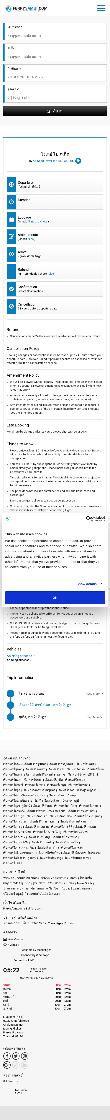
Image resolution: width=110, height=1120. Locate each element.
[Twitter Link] (16, 1056)
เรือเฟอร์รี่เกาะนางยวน (43, 821)
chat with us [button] (69, 431)
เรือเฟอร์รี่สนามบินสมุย (63, 795)
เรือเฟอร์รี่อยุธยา (89, 805)
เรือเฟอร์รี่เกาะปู (12, 826)
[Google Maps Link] (7, 1065)
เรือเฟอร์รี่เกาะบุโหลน (73, 821)
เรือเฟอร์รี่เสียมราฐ (50, 858)
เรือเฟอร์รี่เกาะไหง (48, 847)
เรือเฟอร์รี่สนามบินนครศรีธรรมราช (24, 795)
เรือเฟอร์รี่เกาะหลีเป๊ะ (15, 842)
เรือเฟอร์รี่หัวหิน (42, 805)
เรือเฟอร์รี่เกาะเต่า (41, 842)
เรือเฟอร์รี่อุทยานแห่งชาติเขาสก (46, 811)
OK (55, 597)
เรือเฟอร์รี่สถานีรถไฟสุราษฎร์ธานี (78, 790)
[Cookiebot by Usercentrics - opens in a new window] (86, 519)
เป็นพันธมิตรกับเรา (34, 923)
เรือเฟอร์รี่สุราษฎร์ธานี (16, 805)
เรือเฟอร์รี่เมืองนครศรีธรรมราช (82, 852)
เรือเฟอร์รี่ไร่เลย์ (12, 863)
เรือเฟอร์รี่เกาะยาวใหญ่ (47, 832)
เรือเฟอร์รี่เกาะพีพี (61, 826)
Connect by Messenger (27, 950)
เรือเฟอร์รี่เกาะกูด (13, 816)
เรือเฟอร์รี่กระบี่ (12, 764)
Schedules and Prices (54, 878)
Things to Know (37, 221)
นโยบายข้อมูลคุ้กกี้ (14, 893)
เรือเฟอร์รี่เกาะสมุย (39, 837)
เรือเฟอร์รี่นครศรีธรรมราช (49, 774)
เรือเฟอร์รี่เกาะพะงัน (37, 826)
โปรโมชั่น (86, 878)
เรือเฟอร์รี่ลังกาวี (13, 785)
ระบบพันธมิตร (12, 923)
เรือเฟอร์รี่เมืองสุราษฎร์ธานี (19, 858)
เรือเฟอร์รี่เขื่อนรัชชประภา (19, 852)
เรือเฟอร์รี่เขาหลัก (72, 847)
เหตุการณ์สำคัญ (13, 883)
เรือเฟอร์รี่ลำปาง (35, 785)
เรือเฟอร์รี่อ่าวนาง (14, 811)
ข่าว (27, 883)
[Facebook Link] (7, 1056)
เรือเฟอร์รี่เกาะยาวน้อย (17, 832)
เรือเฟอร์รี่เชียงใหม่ (49, 852)
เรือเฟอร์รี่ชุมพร (12, 769)
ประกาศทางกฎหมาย (16, 888)
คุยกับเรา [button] (11, 944)
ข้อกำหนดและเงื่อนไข (44, 888)
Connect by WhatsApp (26, 955)
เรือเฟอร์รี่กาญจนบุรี (61, 764)
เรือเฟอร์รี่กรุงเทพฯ (35, 764)
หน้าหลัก (8, 878)
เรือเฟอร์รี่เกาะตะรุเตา (87, 816)
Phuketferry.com (13, 908)
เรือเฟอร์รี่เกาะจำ (36, 816)
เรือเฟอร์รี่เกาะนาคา (15, 821)
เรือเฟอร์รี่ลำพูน (56, 785)
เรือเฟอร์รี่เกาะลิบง (14, 837)
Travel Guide (84, 883)
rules (31, 239)
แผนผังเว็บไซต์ (37, 893)
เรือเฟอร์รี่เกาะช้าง (60, 816)
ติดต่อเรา (54, 893)
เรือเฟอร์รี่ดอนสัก (35, 769)
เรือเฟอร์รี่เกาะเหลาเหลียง (18, 847)
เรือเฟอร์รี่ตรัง (56, 769)
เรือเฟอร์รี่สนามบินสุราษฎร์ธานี (22, 800)
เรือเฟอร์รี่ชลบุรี (85, 764)
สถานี (73, 878)
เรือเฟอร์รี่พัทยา (32, 779)
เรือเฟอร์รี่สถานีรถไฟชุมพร (39, 790)
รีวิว (50, 883)
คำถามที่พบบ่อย (64, 883)
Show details (87, 584)
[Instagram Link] (24, 1056)
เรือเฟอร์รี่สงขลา (78, 785)
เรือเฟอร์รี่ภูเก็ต (54, 779)
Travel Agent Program (61, 923)
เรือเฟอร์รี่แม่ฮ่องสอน (76, 858)
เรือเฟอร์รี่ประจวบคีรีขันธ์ (82, 774)
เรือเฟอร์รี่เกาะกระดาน (81, 811)
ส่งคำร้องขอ (13, 939)
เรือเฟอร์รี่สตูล (11, 790)
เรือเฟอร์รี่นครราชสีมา (17, 774)
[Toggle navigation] (102, 7)
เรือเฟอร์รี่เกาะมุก (85, 826)
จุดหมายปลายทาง (27, 878)
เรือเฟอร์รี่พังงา (12, 779)
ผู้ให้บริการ (39, 883)
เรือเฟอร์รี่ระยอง (75, 779)
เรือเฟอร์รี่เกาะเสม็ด (66, 842)
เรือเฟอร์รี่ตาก (95, 769)
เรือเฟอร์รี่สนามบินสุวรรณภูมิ (61, 800)
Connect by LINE (18, 960)
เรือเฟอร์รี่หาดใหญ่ (65, 805)
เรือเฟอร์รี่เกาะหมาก (65, 837)
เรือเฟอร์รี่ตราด (75, 769)
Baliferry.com (34, 908)
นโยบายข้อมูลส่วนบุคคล (75, 888)
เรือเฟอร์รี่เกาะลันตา (75, 832)
